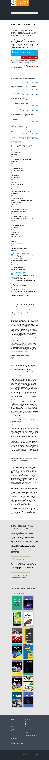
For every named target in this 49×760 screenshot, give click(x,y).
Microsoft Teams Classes (17, 262)
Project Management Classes (18, 269)
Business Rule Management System (20, 355)
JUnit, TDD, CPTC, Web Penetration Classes (22, 200)
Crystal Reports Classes (17, 179)
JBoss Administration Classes (18, 198)
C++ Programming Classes (18, 170)
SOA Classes (15, 234)
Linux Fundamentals (16, 277)
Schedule (13, 726)
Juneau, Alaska (32, 24)
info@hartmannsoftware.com (31, 733)
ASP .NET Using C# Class (17, 93)
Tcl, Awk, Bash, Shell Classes (18, 236)
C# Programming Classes (17, 168)
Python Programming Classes (19, 223)
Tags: (12, 315)
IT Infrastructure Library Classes (19, 260)
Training (17, 24)
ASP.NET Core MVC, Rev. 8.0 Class (19, 109)
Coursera (24, 482)
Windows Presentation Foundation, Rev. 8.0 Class (23, 137)
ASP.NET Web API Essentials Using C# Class (22, 114)
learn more (14, 552)
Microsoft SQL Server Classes (19, 211)
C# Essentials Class (16, 119)
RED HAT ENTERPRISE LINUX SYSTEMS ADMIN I (23, 291)
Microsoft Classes (16, 207)
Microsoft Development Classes (19, 209)
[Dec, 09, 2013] (13, 461)
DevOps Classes (16, 186)
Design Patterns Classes (17, 184)
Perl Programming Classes (18, 220)
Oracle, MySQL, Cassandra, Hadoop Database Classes (24, 218)
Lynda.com (26, 496)
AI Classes (14, 154)
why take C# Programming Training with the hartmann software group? (22, 534)
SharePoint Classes (16, 232)
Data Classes (15, 182)
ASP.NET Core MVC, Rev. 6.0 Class (19, 103)
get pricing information (29, 57)
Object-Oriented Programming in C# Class (21, 131)
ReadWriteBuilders (22, 503)
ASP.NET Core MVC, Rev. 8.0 (18, 288)
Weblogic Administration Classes (19, 248)
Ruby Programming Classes (18, 225)
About (12, 732)
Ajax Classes (15, 156)
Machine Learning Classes (18, 204)
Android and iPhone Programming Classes (21, 159)
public (21, 44)
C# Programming (24, 24)
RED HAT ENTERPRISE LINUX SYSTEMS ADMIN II (24, 280)
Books (12, 735)
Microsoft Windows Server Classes (20, 216)
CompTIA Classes (16, 177)
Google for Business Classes (18, 264)
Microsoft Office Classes (17, 267)
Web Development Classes (18, 243)
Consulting (13, 727)
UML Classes (15, 239)
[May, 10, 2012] (13, 357)
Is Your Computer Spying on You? (19, 313)
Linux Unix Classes (16, 202)
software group (29, 754)
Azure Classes (15, 161)
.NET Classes (15, 150)
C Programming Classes (17, 166)
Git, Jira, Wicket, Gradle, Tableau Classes (21, 191)
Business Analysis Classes (18, 258)
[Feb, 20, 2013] (13, 314)
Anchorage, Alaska (15, 580)
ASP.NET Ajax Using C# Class (18, 98)
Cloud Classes (15, 175)
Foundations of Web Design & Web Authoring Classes (24, 189)
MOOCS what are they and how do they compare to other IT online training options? (24, 459)
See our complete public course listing (20, 295)
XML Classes (15, 250)
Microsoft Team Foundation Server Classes (22, 213)
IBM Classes (15, 193)
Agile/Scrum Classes (16, 152)
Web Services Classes (17, 246)
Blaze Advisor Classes (17, 163)
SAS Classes (15, 227)
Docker (14, 284)
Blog (12, 730)
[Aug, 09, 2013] (13, 422)
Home (12, 24)
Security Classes (16, 230)
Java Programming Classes (18, 195)
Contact (12, 733)
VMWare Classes (16, 241)
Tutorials (12, 729)
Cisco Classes (15, 173)
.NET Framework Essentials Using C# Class (21, 81)
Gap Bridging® (13, 724)
